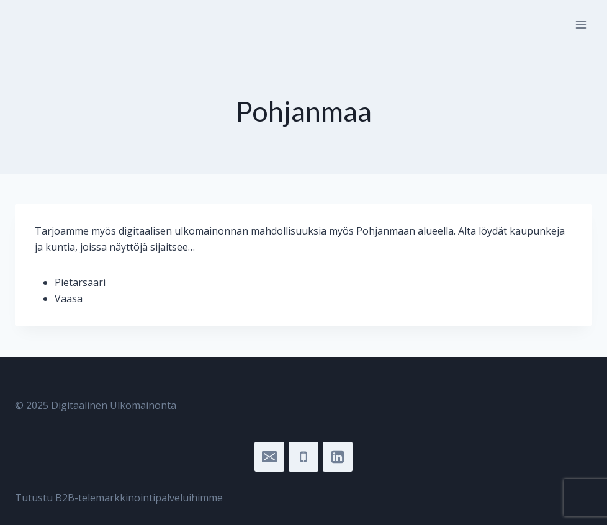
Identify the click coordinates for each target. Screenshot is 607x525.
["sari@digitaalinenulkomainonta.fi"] (269, 457)
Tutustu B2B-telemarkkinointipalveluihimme (119, 498)
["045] (303, 457)
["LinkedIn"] (338, 457)
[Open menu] (580, 24)
